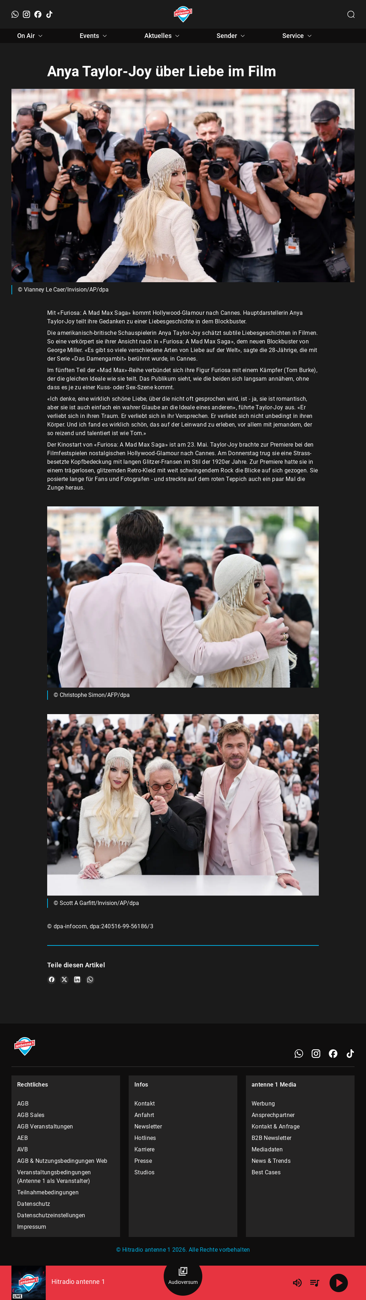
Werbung (263, 1103)
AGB (23, 1103)
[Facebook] (37, 14)
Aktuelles (163, 36)
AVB (22, 1149)
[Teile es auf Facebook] (51, 980)
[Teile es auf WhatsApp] (90, 980)
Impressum (31, 1226)
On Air (31, 36)
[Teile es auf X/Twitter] (64, 980)
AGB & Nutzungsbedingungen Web (62, 1160)
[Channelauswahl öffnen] (351, 14)
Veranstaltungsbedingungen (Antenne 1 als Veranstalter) (54, 1176)
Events (94, 36)
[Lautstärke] (297, 1283)
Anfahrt (144, 1115)
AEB (22, 1138)
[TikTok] (49, 14)
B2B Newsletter (271, 1138)
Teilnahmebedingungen (48, 1192)
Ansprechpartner (273, 1115)
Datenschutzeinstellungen (51, 1215)
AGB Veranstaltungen (45, 1126)
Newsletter (148, 1126)
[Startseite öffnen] (183, 14)
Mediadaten (267, 1149)
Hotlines (145, 1138)
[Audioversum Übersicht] (183, 1276)
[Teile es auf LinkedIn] (77, 980)
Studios (144, 1172)
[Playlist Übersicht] (314, 1283)
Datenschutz (33, 1203)
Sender (232, 36)
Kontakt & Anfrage (276, 1126)
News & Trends (271, 1160)
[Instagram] (26, 14)
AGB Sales (31, 1115)
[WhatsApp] (15, 14)
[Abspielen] (339, 1283)
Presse (143, 1160)
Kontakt (144, 1103)
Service (298, 36)
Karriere (144, 1149)
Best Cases (266, 1172)
